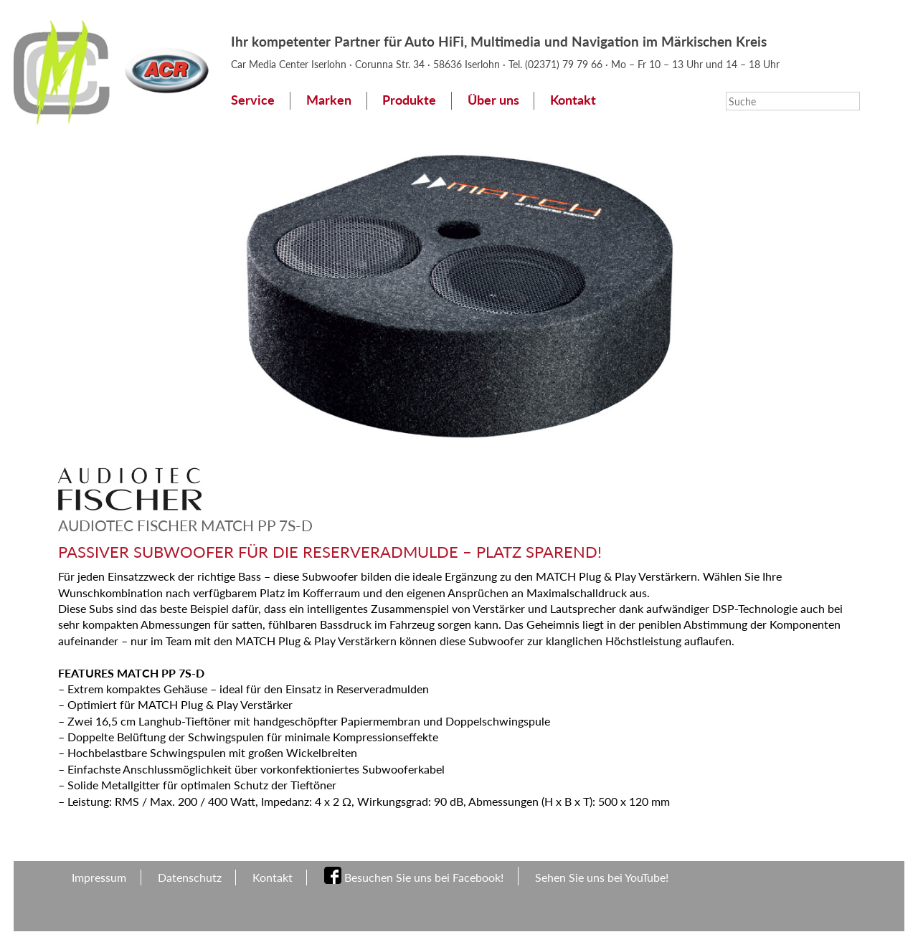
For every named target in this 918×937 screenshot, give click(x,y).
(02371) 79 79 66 (565, 64)
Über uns (493, 100)
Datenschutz (190, 877)
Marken (328, 100)
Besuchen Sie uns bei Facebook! (423, 877)
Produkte (409, 100)
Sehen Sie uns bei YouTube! (601, 877)
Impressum (99, 877)
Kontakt (573, 100)
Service (253, 100)
